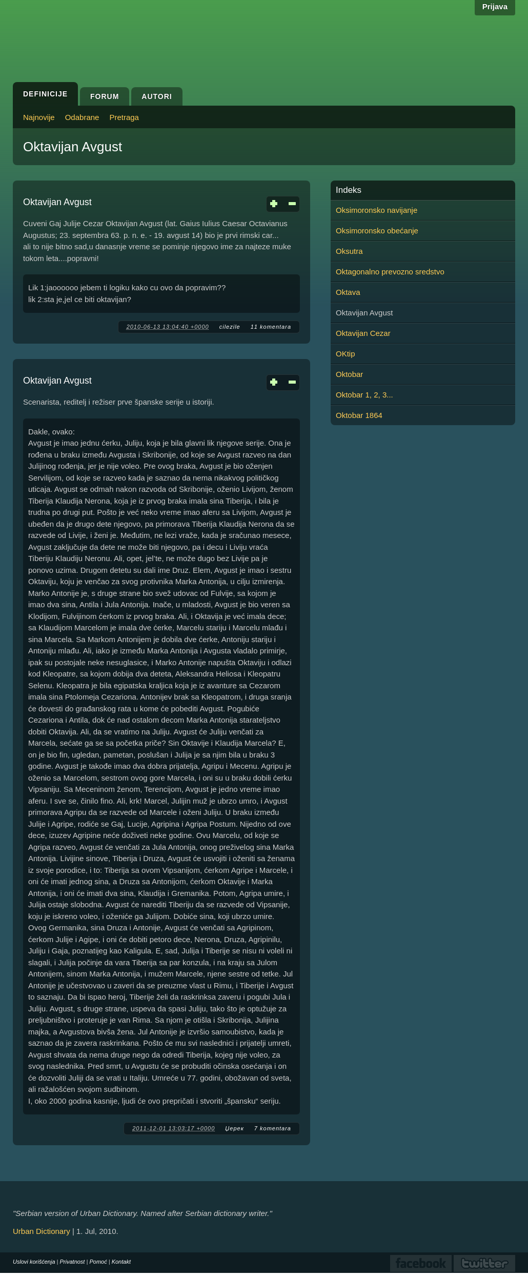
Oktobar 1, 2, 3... (364, 394)
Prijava (494, 6)
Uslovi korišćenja (34, 1262)
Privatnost (72, 1262)
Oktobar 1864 (359, 415)
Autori (156, 96)
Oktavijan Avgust (57, 202)
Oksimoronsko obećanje (377, 230)
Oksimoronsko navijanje (376, 210)
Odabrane (82, 117)
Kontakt (121, 1262)
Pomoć (98, 1262)
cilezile (229, 327)
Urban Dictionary (41, 1231)
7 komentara (272, 1128)
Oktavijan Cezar (363, 333)
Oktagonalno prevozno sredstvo (390, 271)
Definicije (45, 94)
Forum (104, 96)
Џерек (234, 1128)
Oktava (348, 292)
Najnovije (39, 117)
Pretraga (124, 117)
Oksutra (349, 251)
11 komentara (271, 327)
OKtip (345, 353)
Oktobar (349, 374)
